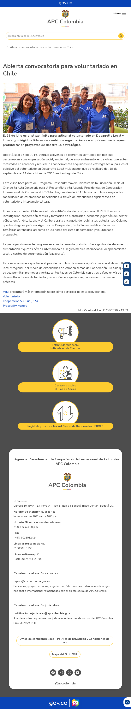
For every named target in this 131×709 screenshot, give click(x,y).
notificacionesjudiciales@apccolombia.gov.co (44, 613)
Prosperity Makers (15, 306)
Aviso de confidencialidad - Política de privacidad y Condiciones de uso (64, 640)
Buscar (120, 36)
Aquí (6, 292)
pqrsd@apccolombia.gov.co (32, 581)
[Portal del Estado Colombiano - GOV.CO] (65, 3)
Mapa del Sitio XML (65, 654)
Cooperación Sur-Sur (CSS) (20, 301)
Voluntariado (11, 296)
